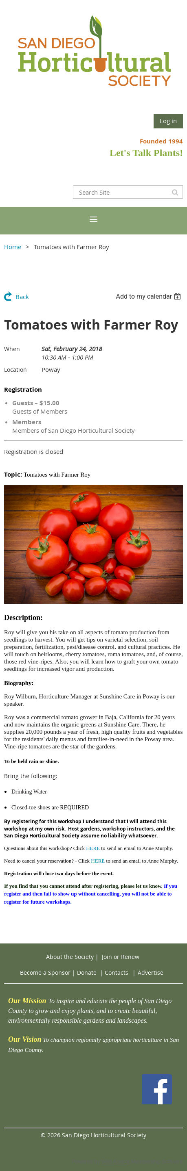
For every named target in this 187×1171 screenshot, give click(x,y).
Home (12, 247)
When (12, 349)
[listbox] (149, 296)
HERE (93, 848)
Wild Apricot (115, 1161)
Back (22, 297)
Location (15, 369)
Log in (168, 121)
